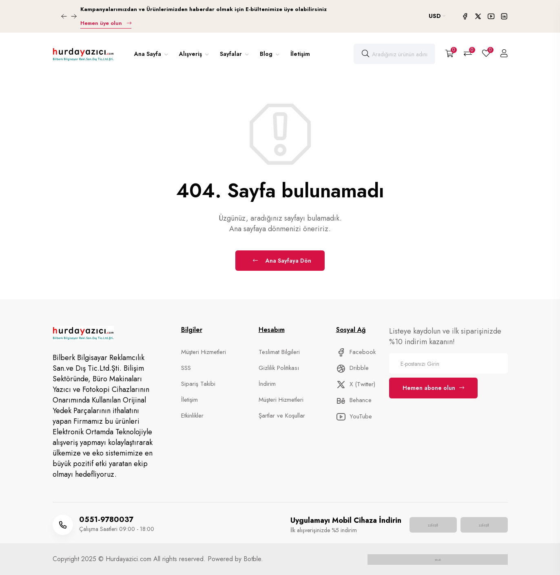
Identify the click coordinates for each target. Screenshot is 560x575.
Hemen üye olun (105, 23)
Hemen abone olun (433, 388)
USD (437, 16)
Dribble (352, 367)
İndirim (267, 383)
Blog (267, 54)
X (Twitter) (355, 384)
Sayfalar (231, 54)
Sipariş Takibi (198, 383)
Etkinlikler (192, 415)
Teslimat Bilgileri (279, 351)
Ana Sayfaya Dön (282, 261)
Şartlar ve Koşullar (282, 415)
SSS (186, 367)
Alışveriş (191, 54)
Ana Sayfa (148, 54)
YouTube (354, 416)
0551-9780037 (106, 519)
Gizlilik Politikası (279, 367)
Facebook (356, 351)
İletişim (300, 54)
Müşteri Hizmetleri (203, 351)
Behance (354, 400)
